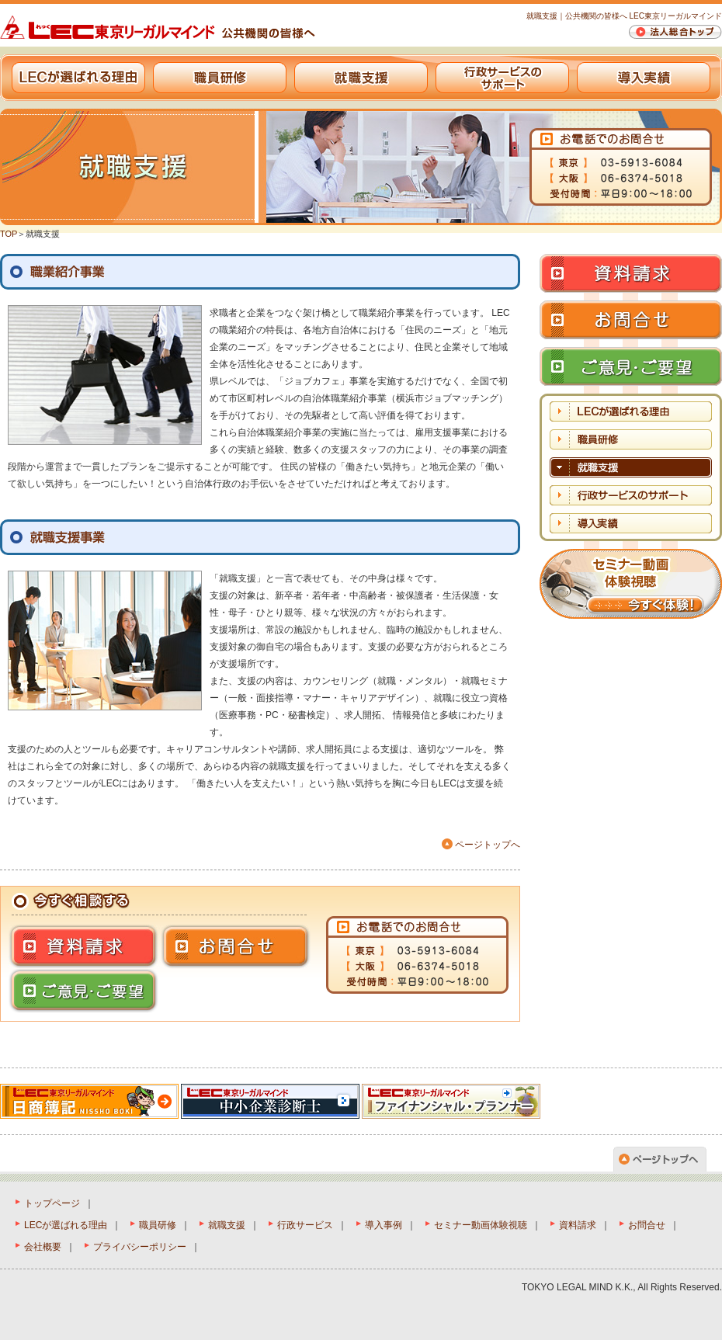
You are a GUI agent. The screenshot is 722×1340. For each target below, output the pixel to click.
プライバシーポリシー (139, 1246)
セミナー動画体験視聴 (480, 1225)
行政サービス (305, 1225)
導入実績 (643, 77)
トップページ (52, 1203)
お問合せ (646, 1225)
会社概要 (42, 1246)
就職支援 (361, 77)
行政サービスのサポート (502, 77)
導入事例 (383, 1225)
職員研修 (219, 77)
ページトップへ (487, 844)
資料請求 (577, 1225)
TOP (8, 233)
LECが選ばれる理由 (78, 77)
